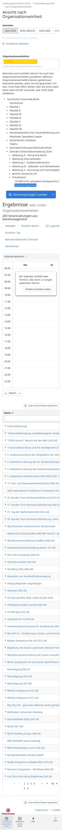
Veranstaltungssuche (44, 3)
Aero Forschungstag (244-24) (23, 554)
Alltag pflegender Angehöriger (24, 583)
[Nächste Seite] (42, 783)
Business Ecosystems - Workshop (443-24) (30, 769)
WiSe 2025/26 (27, 30)
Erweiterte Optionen (15, 43)
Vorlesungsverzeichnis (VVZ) (16, 3)
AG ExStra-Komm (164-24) (21, 562)
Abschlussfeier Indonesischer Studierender (31, 526)
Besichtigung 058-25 (18, 669)
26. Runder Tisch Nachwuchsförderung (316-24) (34, 497)
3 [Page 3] (31, 783)
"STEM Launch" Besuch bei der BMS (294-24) (32, 440)
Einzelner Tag (12, 232)
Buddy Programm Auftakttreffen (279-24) (30, 762)
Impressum (41, 810)
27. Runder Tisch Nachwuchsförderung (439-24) (34, 504)
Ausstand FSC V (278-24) (20, 619)
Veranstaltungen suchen (28, 194)
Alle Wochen (12, 246)
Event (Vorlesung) (17, 426)
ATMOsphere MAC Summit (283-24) (27, 604)
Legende (53, 225)
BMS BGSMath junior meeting (23, 740)
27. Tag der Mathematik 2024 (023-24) (28, 511)
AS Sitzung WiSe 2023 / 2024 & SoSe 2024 (30, 597)
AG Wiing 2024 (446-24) (20, 569)
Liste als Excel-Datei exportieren (41, 405)
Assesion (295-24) (17, 590)
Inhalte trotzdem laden (38, 289)
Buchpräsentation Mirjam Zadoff (25, 755)
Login (55, 819)
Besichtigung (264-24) (19, 676)
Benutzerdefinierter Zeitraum (21, 239)
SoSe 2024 (10, 30)
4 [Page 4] (34, 783)
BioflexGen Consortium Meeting (25, 712)
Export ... (13, 392)
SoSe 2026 (44, 30)
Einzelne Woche (30, 225)
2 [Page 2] (27, 783)
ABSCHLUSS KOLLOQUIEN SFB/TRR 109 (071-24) (33, 533)
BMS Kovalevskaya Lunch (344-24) (26, 747)
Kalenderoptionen (14, 256)
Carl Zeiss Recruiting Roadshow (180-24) (29, 776)
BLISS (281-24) (15, 726)
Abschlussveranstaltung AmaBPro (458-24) (31, 540)
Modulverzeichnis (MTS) (20, 822)
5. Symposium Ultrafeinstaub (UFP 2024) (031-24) (34, 476)
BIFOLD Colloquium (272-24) (23, 690)
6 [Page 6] (27, 788)
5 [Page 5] (24, 788)
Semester (7, 25)
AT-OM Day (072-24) (18, 612)
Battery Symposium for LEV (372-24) (27, 640)
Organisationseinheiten (15, 56)
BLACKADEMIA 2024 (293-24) (23, 719)
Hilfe (33, 820)
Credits (56, 810)
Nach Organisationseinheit (18, 6)
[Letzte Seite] (47, 783)
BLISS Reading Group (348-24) (24, 733)
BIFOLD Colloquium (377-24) (23, 697)
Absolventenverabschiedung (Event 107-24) (31, 547)
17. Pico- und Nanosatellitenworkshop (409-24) (33, 483)
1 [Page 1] (24, 783)
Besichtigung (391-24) (19, 683)
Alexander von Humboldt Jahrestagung (29, 576)
